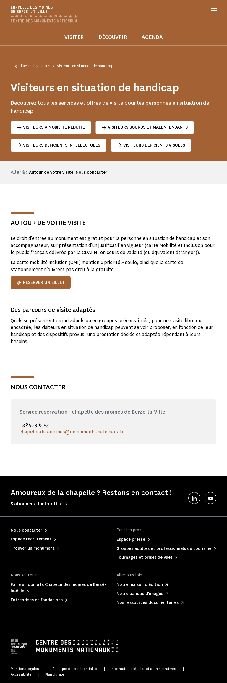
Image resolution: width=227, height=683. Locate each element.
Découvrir (112, 37)
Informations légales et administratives (143, 668)
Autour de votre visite (51, 172)
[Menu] (214, 8)
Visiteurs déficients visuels (151, 145)
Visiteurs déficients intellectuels (58, 145)
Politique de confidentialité (75, 668)
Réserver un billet (41, 282)
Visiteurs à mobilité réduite (51, 127)
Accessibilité (21, 674)
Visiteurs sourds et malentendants (145, 127)
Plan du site (54, 674)
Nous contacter (91, 172)
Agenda (152, 37)
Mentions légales (25, 668)
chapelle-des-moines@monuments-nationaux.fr (72, 432)
